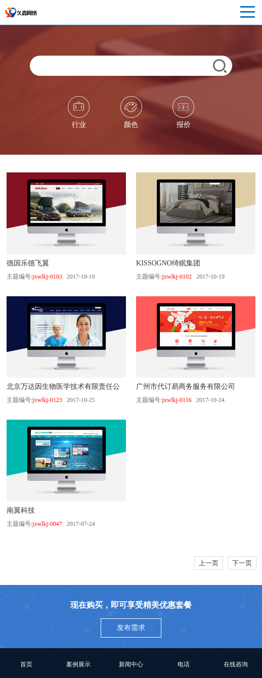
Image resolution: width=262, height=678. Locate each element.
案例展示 (78, 664)
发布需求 (131, 627)
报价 (183, 112)
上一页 (209, 563)
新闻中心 (131, 664)
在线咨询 (236, 664)
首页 (26, 664)
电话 (184, 664)
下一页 (242, 563)
